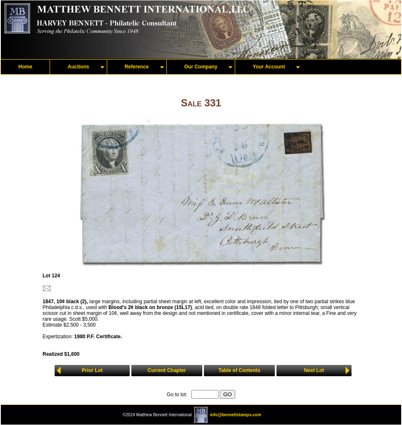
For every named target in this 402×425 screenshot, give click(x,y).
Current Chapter (167, 370)
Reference (137, 67)
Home (25, 67)
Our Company (200, 67)
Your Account (269, 67)
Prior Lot (92, 370)
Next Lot (314, 370)
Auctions (78, 67)
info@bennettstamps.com (235, 414)
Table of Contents (239, 370)
